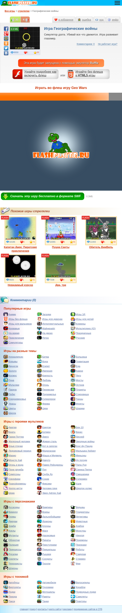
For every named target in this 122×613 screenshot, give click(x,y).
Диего (43, 437)
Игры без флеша (15, 319)
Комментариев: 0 (86, 44)
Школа (9, 413)
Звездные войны (83, 441)
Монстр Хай (12, 460)
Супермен (79, 479)
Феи (75, 563)
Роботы (77, 549)
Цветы (9, 408)
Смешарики (80, 474)
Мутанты (10, 535)
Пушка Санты (61, 232)
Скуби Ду (45, 474)
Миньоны (78, 455)
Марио (9, 455)
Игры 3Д (78, 314)
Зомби (9, 526)
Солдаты (44, 559)
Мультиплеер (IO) (83, 328)
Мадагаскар (46, 451)
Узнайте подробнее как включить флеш (40, 73)
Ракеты (43, 596)
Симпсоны (11, 474)
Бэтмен (43, 432)
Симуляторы (13, 342)
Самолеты (79, 596)
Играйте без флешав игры (89, 73)
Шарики (78, 408)
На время (11, 333)
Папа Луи (79, 465)
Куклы (9, 531)
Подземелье (46, 394)
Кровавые (11, 328)
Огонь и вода (13, 465)
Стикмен (78, 559)
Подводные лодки (83, 592)
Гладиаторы (80, 512)
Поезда (10, 596)
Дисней (77, 437)
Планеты (78, 389)
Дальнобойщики (49, 516)
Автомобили (46, 582)
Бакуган (44, 427)
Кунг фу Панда (81, 446)
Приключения (13, 338)
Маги (42, 531)
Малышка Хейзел (83, 451)
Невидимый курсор (20, 270)
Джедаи (10, 521)
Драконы (44, 521)
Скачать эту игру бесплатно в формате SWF (45, 196)
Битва (43, 357)
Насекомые (46, 535)
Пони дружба (13, 469)
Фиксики (44, 483)
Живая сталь (47, 441)
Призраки (79, 545)
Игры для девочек (49, 319)
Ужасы (9, 403)
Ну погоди (79, 460)
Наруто (43, 460)
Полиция (10, 545)
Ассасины (11, 507)
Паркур (10, 389)
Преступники (47, 545)
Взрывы (10, 361)
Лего (76, 375)
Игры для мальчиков (17, 324)
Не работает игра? (107, 44)
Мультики (11, 385)
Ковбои (77, 526)
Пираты (44, 540)
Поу (42, 469)
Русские (78, 338)
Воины (43, 512)
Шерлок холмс (81, 488)
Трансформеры (14, 483)
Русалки (10, 554)
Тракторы (79, 601)
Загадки (44, 314)
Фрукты (77, 403)
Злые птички (13, 446)
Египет (43, 366)
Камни (77, 371)
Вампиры (45, 507)
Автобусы (11, 582)
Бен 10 (77, 427)
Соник (43, 479)
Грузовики (45, 587)
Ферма (43, 403)
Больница (79, 357)
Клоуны (44, 526)
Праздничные (81, 333)
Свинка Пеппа (81, 469)
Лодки (9, 592)
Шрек (9, 493)
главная (24, 609)
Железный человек (16, 441)
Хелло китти (12, 488)
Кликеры (78, 324)
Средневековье (14, 399)
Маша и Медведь (49, 455)
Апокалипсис (13, 357)
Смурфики (11, 479)
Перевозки (45, 389)
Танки (43, 601)
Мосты (77, 380)
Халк (76, 483)
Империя (44, 371)
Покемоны (79, 540)
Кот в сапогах (47, 446)
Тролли (43, 563)
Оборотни (11, 540)
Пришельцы (46, 549)
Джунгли (10, 366)
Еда (75, 366)
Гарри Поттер (13, 437)
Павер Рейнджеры (50, 465)
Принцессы (12, 549)
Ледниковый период (17, 451)
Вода (42, 361)
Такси (9, 601)
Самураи (78, 554)
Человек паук (47, 488)
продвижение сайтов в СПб (88, 609)
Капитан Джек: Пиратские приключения (20, 234)
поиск (33, 609)
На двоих (45, 333)
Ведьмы (78, 507)
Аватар (10, 427)
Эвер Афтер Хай (49, 493)
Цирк (42, 408)
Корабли (78, 587)
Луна (8, 380)
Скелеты (10, 559)
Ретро (43, 338)
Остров (77, 385)
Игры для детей (82, 319)
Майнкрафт (46, 328)
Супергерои (46, 399)
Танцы (77, 399)
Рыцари (44, 554)
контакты (42, 609)
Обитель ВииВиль (101, 232)
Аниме (9, 314)
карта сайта (55, 609)
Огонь (43, 385)
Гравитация (80, 361)
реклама (67, 609)
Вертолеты (12, 587)
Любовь (44, 380)
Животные (79, 521)
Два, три (61, 270)
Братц (9, 432)
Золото (10, 371)
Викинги (10, 512)
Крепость (45, 375)
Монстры (78, 531)
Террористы (12, 563)
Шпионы (10, 568)
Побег (9, 394)
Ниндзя (77, 535)
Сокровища (80, 394)
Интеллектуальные (50, 324)
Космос (10, 375)
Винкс (76, 432)
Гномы (9, 516)
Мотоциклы (46, 592)
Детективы (79, 516)
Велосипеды (80, 582)
